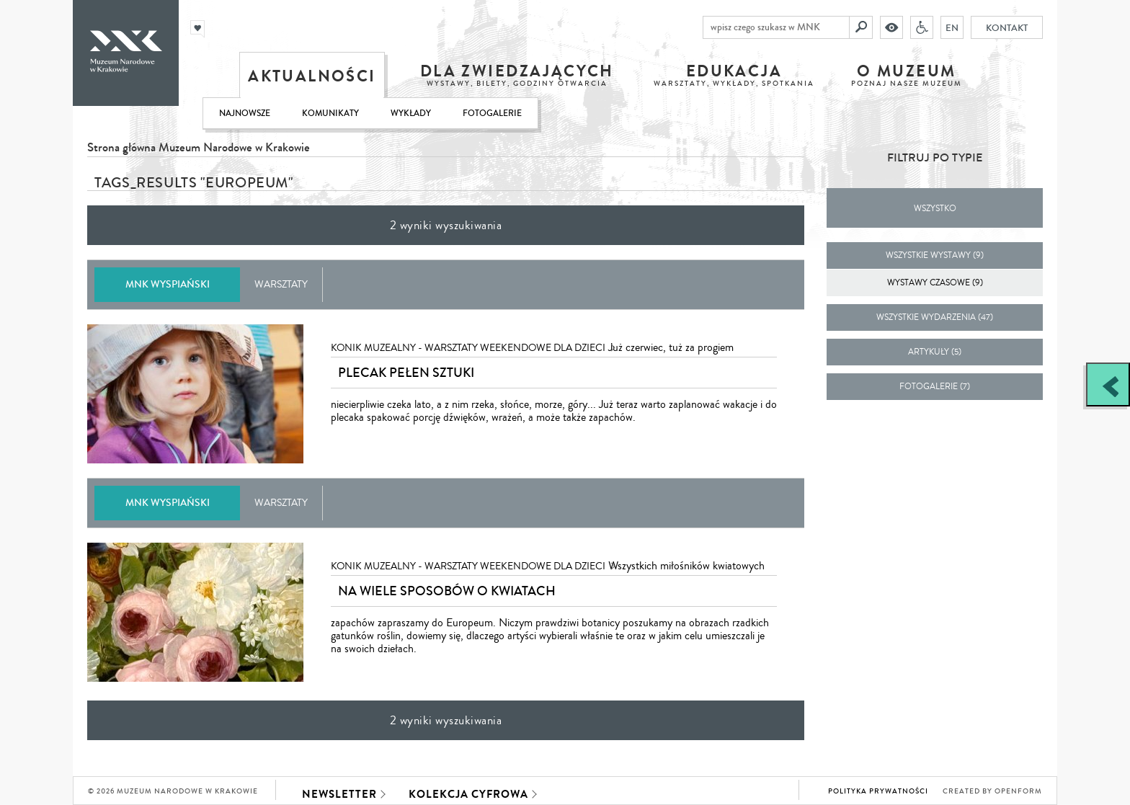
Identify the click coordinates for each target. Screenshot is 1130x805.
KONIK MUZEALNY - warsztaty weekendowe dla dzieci (468, 348)
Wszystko (935, 209)
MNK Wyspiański (167, 284)
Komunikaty (330, 113)
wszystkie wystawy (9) (935, 255)
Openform (1018, 791)
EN (952, 27)
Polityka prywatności (878, 791)
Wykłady (411, 113)
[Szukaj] (861, 27)
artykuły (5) (934, 352)
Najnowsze (244, 113)
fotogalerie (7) (934, 387)
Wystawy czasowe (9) (935, 283)
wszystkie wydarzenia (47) (934, 317)
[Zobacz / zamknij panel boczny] (1108, 384)
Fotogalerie (492, 113)
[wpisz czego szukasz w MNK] (776, 27)
